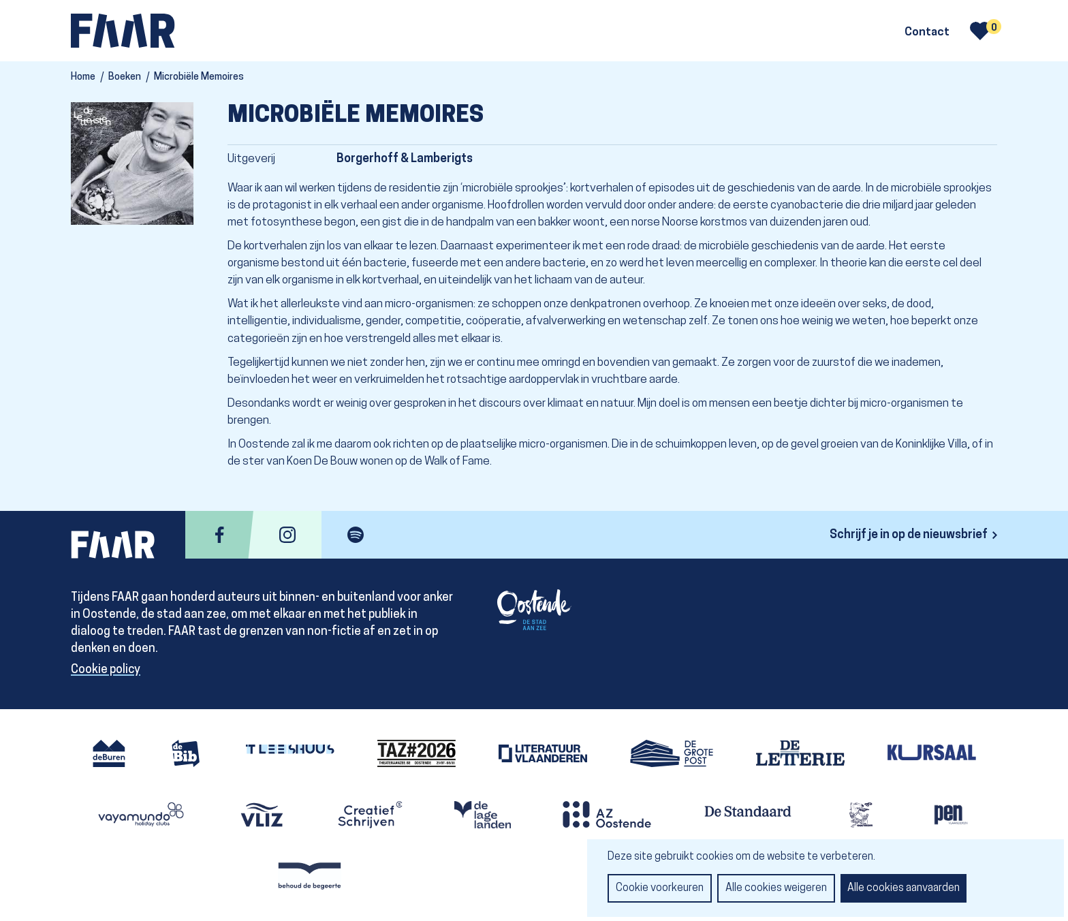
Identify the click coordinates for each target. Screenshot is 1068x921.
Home (83, 77)
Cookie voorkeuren (660, 888)
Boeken (124, 77)
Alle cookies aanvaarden (903, 888)
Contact (927, 32)
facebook (219, 535)
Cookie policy (105, 670)
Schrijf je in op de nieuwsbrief (909, 535)
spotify (355, 535)
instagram (287, 535)
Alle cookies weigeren (776, 888)
